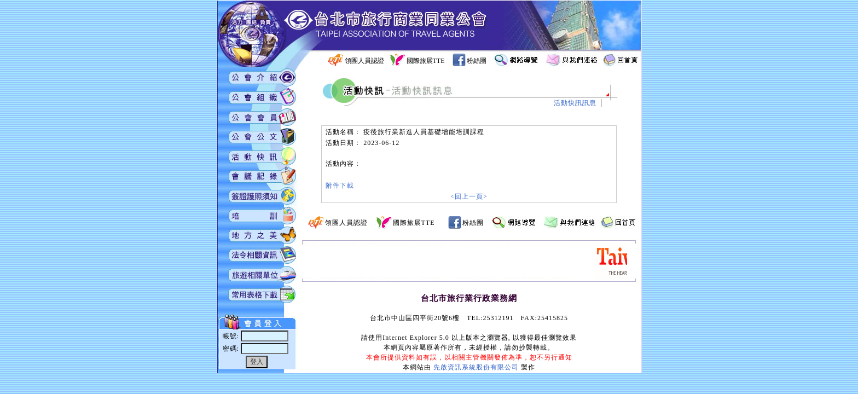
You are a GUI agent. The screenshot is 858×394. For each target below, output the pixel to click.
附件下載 (340, 185)
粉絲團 (476, 61)
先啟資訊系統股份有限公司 (476, 367)
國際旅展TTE (426, 61)
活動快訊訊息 (575, 103)
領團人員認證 (364, 61)
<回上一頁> (469, 196)
